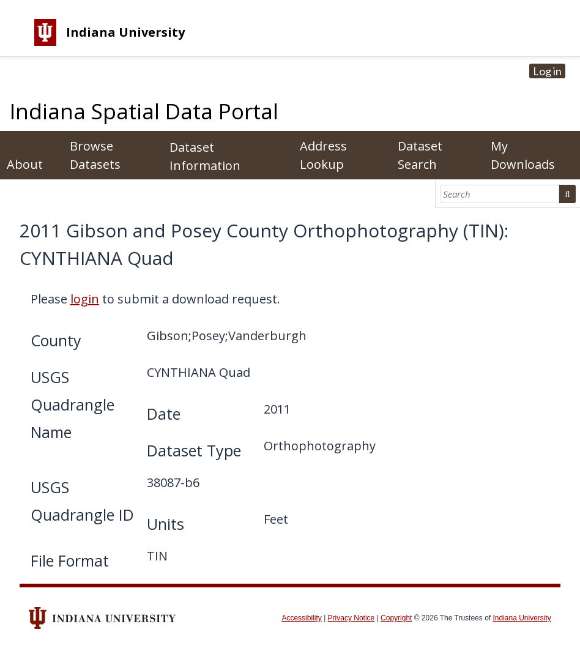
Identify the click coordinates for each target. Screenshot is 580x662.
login (84, 299)
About (25, 164)
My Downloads (523, 155)
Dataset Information (204, 156)
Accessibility (301, 618)
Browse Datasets (95, 155)
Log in (547, 71)
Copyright (396, 618)
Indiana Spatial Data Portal (144, 111)
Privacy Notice (351, 618)
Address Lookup (323, 155)
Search (567, 194)
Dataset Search (420, 155)
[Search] (500, 194)
